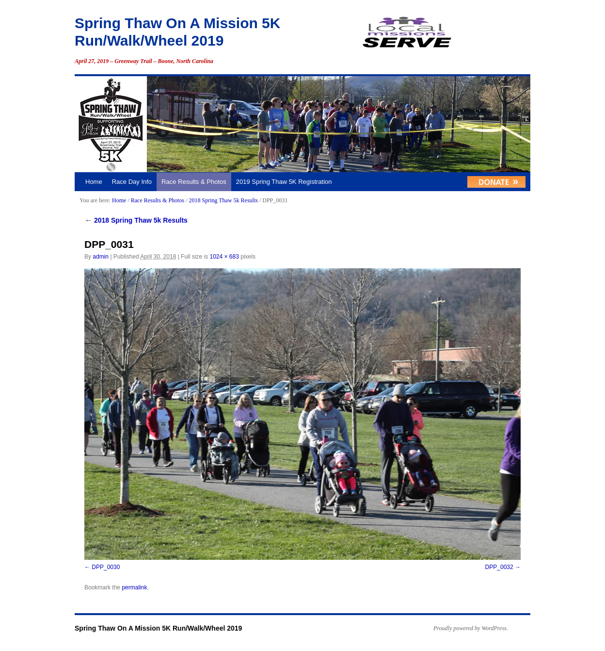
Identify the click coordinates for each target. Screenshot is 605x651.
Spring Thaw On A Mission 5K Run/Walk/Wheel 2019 (158, 628)
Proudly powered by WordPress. (470, 628)
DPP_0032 (499, 567)
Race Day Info (132, 181)
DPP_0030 (106, 567)
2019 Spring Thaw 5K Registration (284, 181)
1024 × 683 (224, 256)
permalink (134, 587)
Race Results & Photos (193, 181)
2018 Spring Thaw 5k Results (223, 200)
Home (93, 181)
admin (101, 256)
